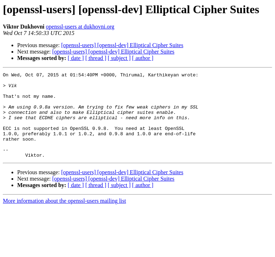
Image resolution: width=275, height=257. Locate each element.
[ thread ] (95, 58)
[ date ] (76, 58)
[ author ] (143, 58)
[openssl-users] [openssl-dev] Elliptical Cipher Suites (122, 45)
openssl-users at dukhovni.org (80, 27)
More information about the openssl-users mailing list (64, 218)
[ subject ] (119, 58)
